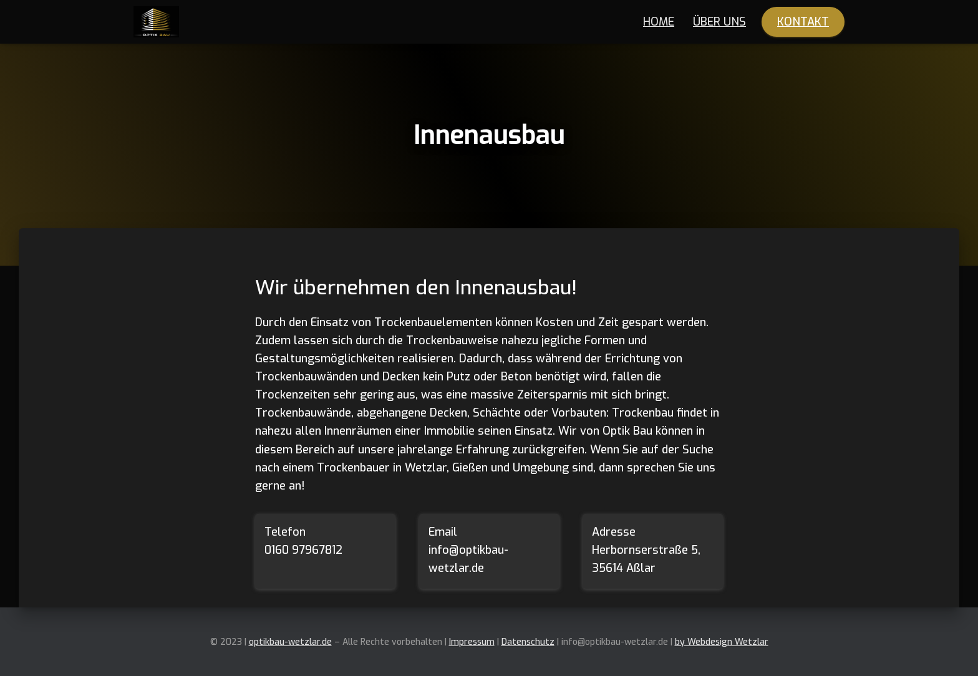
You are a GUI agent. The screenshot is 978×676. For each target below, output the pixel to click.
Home (658, 21)
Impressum (472, 642)
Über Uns (719, 21)
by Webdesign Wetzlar (721, 642)
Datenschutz (527, 642)
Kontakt (803, 21)
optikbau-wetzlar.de (290, 642)
